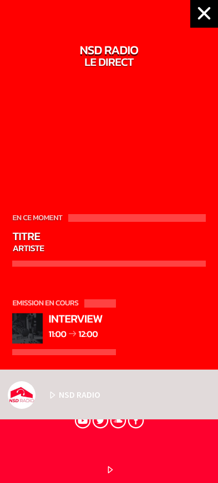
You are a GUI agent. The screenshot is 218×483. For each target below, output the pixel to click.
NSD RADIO (54, 395)
